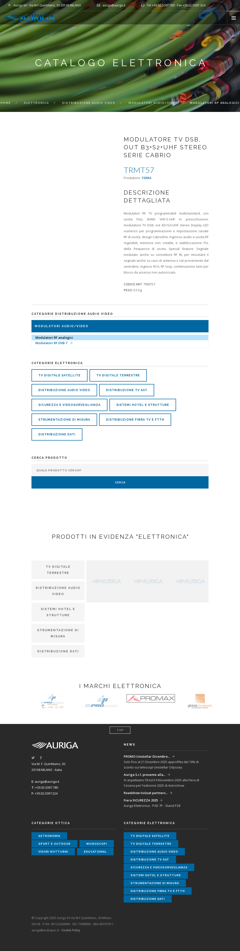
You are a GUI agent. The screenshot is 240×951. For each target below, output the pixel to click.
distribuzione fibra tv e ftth (135, 419)
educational (95, 851)
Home (5, 103)
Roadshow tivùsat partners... (146, 793)
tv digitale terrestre (118, 375)
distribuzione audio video (64, 390)
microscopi (96, 843)
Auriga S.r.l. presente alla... (144, 774)
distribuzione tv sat (126, 390)
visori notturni (53, 851)
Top (120, 730)
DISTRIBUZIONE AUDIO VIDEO (88, 103)
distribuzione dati (56, 434)
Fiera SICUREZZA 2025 (141, 800)
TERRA (146, 178)
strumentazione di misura (64, 419)
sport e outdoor (54, 843)
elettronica (36, 103)
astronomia (49, 836)
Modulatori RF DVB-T (51, 343)
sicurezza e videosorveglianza (69, 405)
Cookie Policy (70, 930)
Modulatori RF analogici (54, 337)
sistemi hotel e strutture (142, 405)
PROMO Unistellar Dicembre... (147, 756)
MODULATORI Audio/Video (153, 103)
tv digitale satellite (59, 375)
